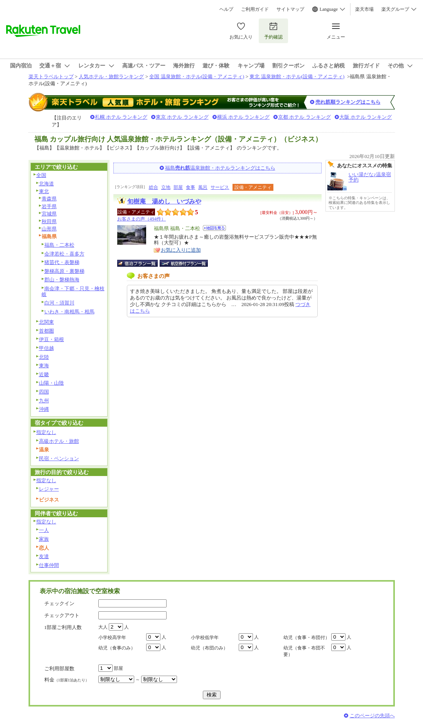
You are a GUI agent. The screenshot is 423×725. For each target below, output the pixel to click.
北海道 (46, 184)
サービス (220, 187)
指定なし (46, 432)
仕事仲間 (49, 565)
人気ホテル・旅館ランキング (111, 76)
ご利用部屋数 (59, 668)
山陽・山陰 (51, 383)
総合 (153, 187)
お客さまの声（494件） (141, 219)
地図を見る (214, 228)
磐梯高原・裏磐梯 (64, 271)
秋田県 (49, 221)
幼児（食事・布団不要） (304, 651)
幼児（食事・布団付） (306, 637)
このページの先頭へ (372, 715)
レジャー (49, 489)
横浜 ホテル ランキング (243, 117)
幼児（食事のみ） (116, 648)
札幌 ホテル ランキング (121, 117)
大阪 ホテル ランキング (365, 117)
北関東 (46, 322)
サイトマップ (290, 9)
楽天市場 (364, 9)
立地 (165, 187)
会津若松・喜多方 (64, 254)
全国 (41, 175)
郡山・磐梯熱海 (61, 280)
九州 (44, 401)
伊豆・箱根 (51, 339)
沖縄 (44, 409)
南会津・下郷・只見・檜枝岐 (73, 291)
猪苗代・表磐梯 (61, 262)
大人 (103, 627)
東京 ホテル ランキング (182, 117)
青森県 (49, 199)
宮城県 (49, 214)
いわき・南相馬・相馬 (69, 312)
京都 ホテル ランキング (304, 117)
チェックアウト (61, 615)
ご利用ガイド (255, 9)
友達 (44, 556)
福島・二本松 (59, 245)
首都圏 (46, 331)
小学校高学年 (112, 637)
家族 (44, 539)
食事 (190, 187)
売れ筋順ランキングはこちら (348, 102)
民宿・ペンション (59, 458)
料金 (66, 680)
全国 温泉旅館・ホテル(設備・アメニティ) (196, 76)
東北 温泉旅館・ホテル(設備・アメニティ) (296, 76)
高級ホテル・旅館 (59, 441)
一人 (44, 530)
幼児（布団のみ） (209, 648)
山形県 (49, 229)
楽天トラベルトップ (51, 76)
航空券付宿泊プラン (184, 263)
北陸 (44, 357)
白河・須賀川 (59, 303)
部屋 (178, 187)
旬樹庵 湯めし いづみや (164, 201)
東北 (44, 191)
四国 (44, 392)
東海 (44, 365)
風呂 (202, 187)
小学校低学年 (205, 637)
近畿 (44, 374)
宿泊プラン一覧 (141, 263)
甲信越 (46, 348)
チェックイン (59, 603)
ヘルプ (226, 9)
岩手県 (49, 206)
